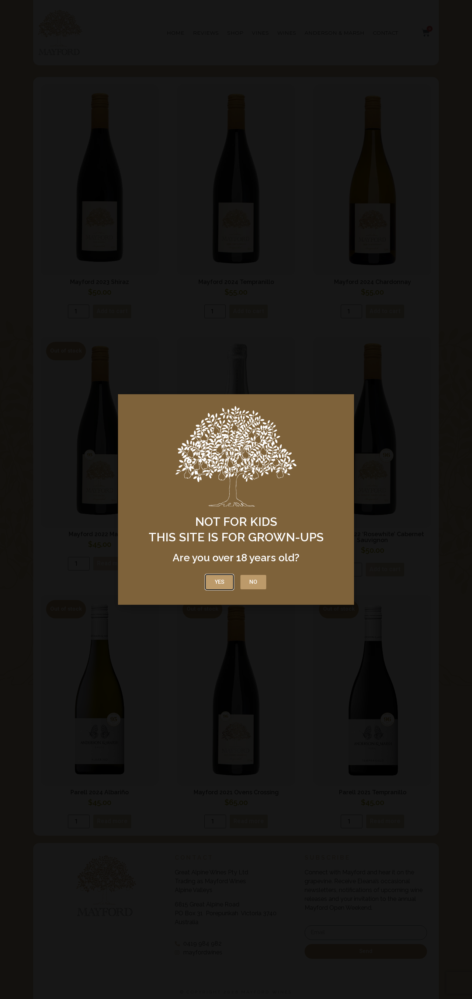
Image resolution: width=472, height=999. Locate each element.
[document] (236, 499)
